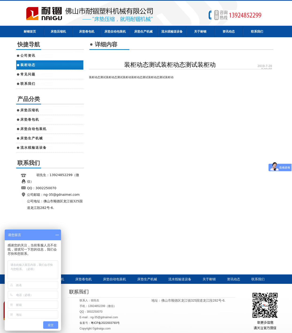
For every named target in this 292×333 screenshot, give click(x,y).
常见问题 (27, 74)
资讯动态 (229, 31)
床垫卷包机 (86, 31)
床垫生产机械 (143, 31)
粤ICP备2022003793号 (105, 323)
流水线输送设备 (172, 31)
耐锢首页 (30, 31)
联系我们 (257, 31)
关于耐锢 (200, 31)
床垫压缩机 (58, 31)
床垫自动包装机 (115, 31)
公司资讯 (27, 55)
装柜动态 (27, 65)
